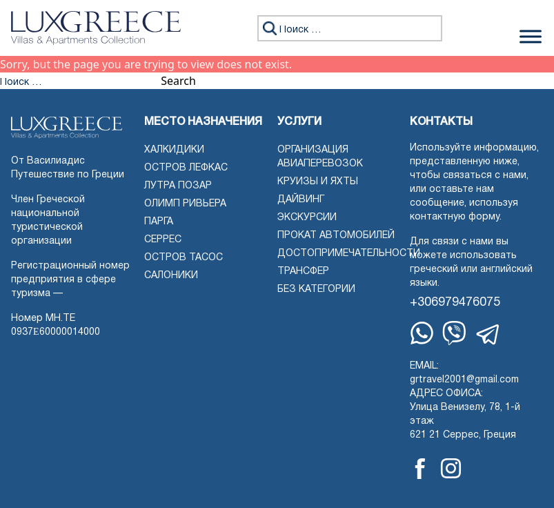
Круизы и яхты (317, 181)
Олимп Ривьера (185, 203)
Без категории (316, 289)
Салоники (171, 275)
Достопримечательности (348, 253)
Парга (158, 221)
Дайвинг (300, 199)
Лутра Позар (178, 186)
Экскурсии (307, 217)
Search (178, 80)
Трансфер (303, 271)
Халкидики (174, 150)
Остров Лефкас (186, 168)
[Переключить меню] (531, 36)
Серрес (162, 239)
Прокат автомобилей (336, 235)
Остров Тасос (183, 257)
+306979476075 (455, 303)
